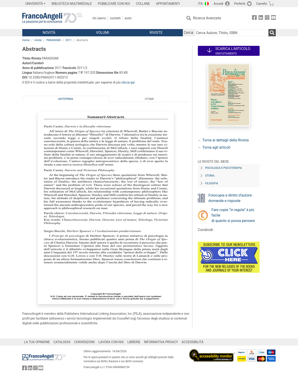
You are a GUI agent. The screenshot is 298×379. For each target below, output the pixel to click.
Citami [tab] (149, 99)
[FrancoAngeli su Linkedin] (260, 18)
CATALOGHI (62, 342)
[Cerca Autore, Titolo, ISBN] (231, 32)
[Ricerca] (272, 32)
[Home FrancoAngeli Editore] (52, 18)
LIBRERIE (133, 342)
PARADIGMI (53, 40)
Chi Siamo (99, 18)
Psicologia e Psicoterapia (223, 168)
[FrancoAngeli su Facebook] (254, 18)
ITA (200, 3)
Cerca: (189, 32)
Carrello (261, 3)
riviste (38, 40)
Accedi (218, 3)
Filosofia (211, 183)
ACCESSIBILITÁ (193, 342)
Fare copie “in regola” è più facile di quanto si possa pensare (233, 215)
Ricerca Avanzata (207, 18)
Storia (209, 175)
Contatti (115, 18)
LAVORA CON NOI (111, 342)
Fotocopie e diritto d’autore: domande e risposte (231, 198)
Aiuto (128, 18)
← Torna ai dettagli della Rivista (223, 140)
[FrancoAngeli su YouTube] (273, 18)
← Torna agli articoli (214, 147)
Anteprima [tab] (65, 99)
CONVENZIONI (84, 342)
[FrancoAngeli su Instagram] (267, 18)
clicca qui (128, 82)
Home (26, 40)
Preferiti (239, 3)
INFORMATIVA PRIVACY (161, 342)
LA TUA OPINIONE (37, 342)
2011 (68, 40)
